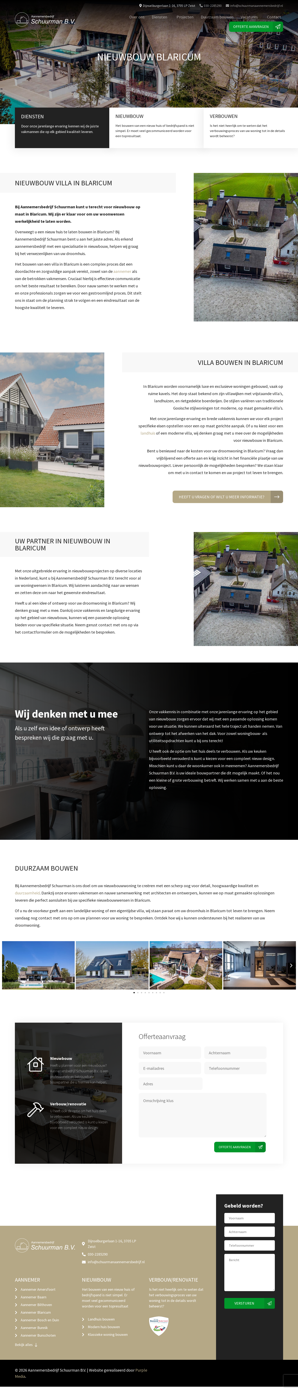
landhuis (148, 434)
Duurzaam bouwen (217, 16)
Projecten (185, 16)
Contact (274, 16)
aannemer (122, 272)
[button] (6, 966)
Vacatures (249, 16)
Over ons (136, 16)
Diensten (159, 16)
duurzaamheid (27, 894)
